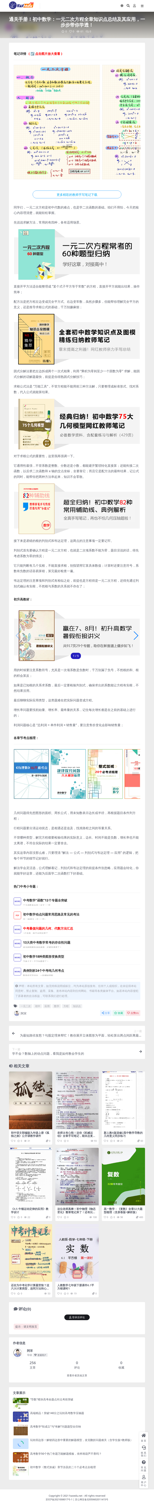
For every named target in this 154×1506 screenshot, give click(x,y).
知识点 (77, 1006)
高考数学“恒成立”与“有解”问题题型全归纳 (55, 1426)
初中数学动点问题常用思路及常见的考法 (51, 914)
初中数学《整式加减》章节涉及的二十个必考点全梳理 (63, 1467)
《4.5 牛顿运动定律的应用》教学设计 (29, 1210)
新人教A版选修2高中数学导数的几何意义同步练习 (123, 1134)
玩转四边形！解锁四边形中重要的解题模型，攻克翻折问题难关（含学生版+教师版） (81, 1440)
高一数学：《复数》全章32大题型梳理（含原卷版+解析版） (123, 1210)
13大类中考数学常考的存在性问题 (47, 942)
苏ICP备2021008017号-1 (59, 1499)
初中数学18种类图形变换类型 (43, 956)
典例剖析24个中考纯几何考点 (43, 970)
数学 (56, 1006)
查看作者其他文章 (77, 1375)
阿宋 (20, 1013)
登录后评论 (77, 1317)
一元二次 (26, 1006)
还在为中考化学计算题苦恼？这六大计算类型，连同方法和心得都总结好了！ (30, 1288)
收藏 (118, 1013)
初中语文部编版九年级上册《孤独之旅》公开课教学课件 (30, 1134)
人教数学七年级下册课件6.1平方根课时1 (75, 1286)
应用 (47, 1006)
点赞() (133, 1013)
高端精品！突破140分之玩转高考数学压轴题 (57, 1413)
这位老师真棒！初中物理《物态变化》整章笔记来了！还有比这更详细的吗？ (76, 1212)
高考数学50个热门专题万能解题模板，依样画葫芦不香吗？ (66, 1453)
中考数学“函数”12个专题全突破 (45, 900)
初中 (37, 1006)
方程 (66, 1006)
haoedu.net (75, 1495)
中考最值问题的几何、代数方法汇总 (48, 928)
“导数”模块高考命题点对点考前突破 (51, 1399)
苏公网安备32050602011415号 (91, 1499)
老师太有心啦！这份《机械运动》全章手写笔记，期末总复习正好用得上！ (76, 1136)
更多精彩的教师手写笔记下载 (77, 194)
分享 (106, 1013)
